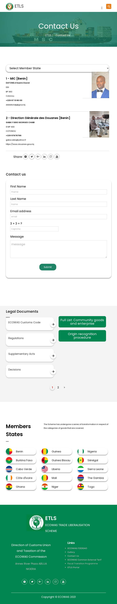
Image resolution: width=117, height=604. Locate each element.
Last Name (18, 199)
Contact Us (73, 556)
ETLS (48, 35)
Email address (20, 211)
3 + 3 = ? (16, 223)
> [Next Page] (64, 387)
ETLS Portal (73, 567)
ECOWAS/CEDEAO (77, 548)
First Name (18, 186)
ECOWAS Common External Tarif (84, 559)
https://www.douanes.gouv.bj (20, 144)
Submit (48, 267)
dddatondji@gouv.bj (15, 104)
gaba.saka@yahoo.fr (16, 140)
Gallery (71, 552)
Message (17, 237)
